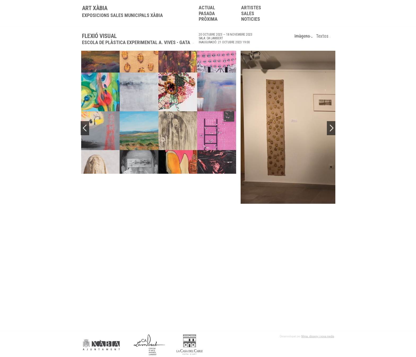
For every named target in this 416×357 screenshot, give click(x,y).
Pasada (207, 13)
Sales (247, 13)
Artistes (251, 7)
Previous (85, 128)
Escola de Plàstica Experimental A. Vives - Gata (136, 42)
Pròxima (208, 19)
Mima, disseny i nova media (317, 336)
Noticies (250, 19)
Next (331, 128)
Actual (207, 7)
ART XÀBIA (122, 11)
